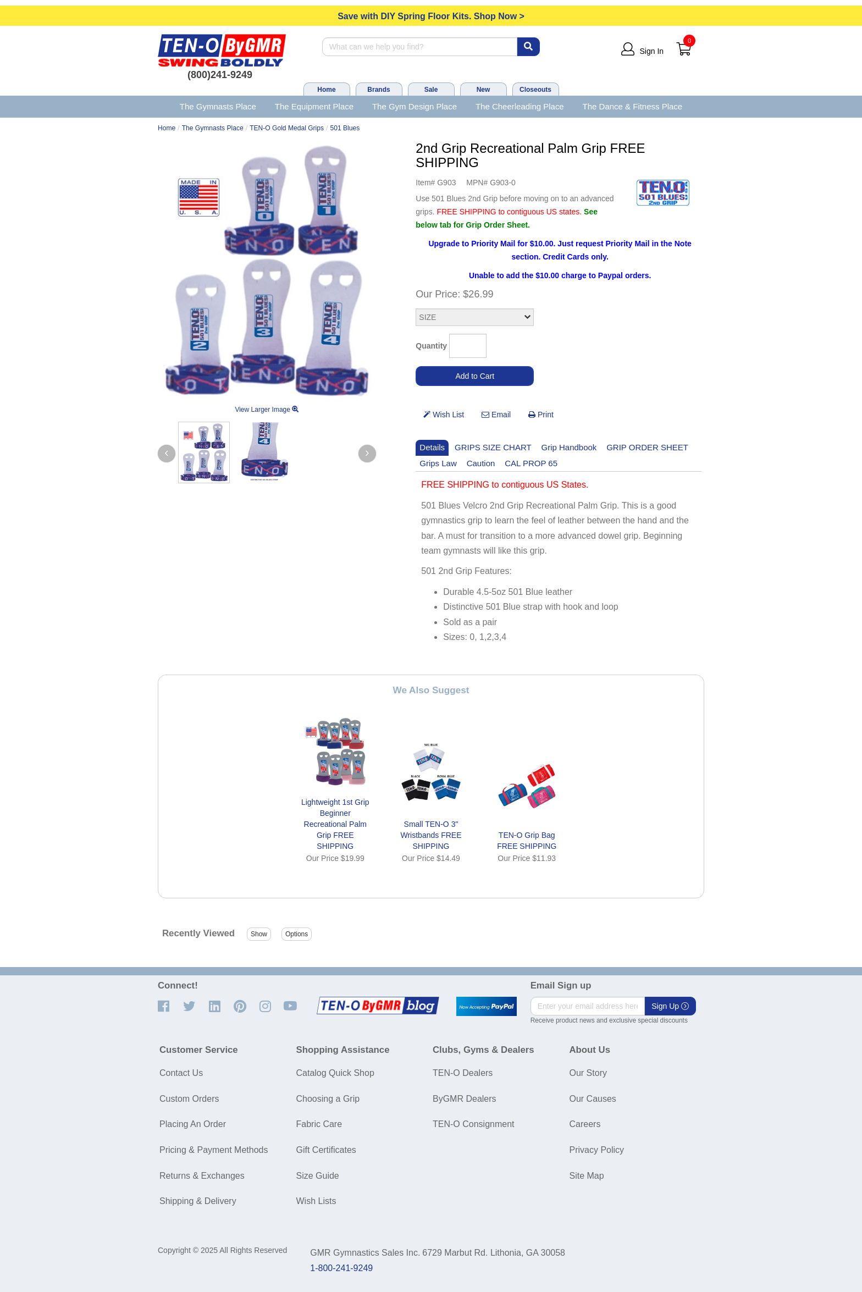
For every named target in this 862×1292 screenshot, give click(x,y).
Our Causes (593, 1098)
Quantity (431, 345)
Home (326, 89)
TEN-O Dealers (463, 1073)
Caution (481, 463)
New (483, 89)
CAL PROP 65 (531, 463)
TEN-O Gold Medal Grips (287, 128)
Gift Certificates (326, 1150)
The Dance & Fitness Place (633, 106)
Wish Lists (316, 1201)
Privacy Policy (597, 1150)
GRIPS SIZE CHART (493, 447)
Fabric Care (319, 1124)
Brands (378, 89)
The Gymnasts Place (218, 106)
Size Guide (317, 1175)
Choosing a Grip (328, 1098)
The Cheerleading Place (520, 106)
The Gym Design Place (414, 106)
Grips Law (437, 463)
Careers (585, 1124)
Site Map (587, 1175)
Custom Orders (189, 1098)
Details (432, 447)
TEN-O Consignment (474, 1124)
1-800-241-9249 (341, 1268)
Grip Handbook (569, 447)
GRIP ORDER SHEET (647, 447)
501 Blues (345, 128)
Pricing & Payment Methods (213, 1150)
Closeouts (535, 89)
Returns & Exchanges (202, 1175)
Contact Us (181, 1073)
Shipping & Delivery (197, 1201)
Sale (431, 89)
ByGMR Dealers (464, 1098)
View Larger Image (267, 409)
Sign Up (670, 1006)
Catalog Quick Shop (335, 1073)
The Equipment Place (314, 106)
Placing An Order (192, 1124)
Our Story (588, 1073)
